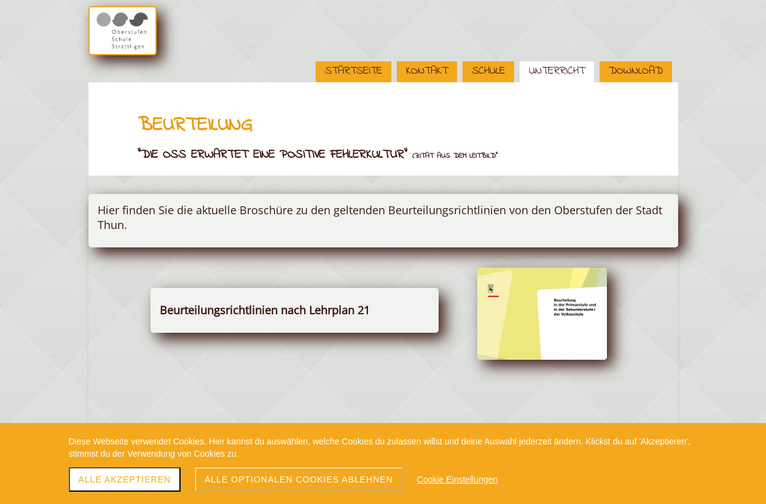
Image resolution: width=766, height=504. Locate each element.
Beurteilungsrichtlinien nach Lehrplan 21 (265, 310)
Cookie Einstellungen (457, 479)
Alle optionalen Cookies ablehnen (299, 479)
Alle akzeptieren (125, 479)
